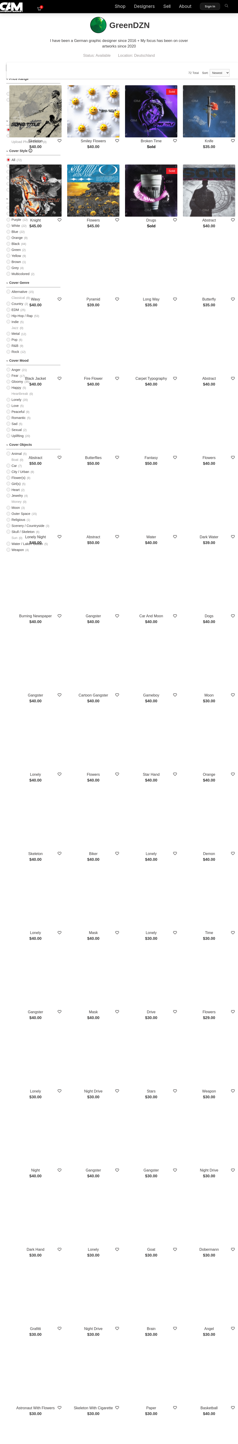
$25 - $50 (18, 100)
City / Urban (20, 478)
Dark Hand (85, 1036)
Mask (129, 781)
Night (85, 972)
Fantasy (172, 388)
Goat (173, 1036)
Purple (16, 226)
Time (216, 781)
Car (14, 472)
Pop (14, 346)
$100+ (16, 118)
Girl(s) (15, 490)
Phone (172, 1232)
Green (16, 256)
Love (15, 412)
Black (15, 250)
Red (14, 214)
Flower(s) (18, 484)
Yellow (16, 262)
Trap (85, 1232)
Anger (15, 376)
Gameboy (173, 585)
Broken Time (172, 128)
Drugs (173, 192)
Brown (16, 268)
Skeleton (85, 128)
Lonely (16, 406)
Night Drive (129, 908)
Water (173, 452)
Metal (15, 340)
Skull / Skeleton (22, 538)
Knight (85, 192)
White (15, 232)
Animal (16, 460)
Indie (15, 328)
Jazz (14, 334)
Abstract (17, 196)
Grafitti (85, 1099)
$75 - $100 (19, 112)
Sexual (16, 436)
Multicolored (20, 280)
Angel (216, 1099)
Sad (14, 430)
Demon (216, 717)
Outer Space (20, 520)
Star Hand (172, 654)
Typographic (20, 178)
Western (216, 1232)
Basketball (216, 1163)
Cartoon (17, 184)
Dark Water (216, 452)
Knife (216, 128)
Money (16, 508)
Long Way (172, 255)
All (13, 136)
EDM (15, 316)
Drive (172, 845)
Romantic (18, 424)
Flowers (129, 192)
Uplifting (17, 442)
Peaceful (17, 418)
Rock (15, 358)
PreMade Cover (23, 142)
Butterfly (216, 255)
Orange (17, 244)
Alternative (19, 298)
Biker (129, 717)
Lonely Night (85, 452)
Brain (172, 1099)
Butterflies (129, 388)
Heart (15, 496)
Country (17, 310)
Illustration (19, 190)
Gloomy (17, 388)
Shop (111, 7)
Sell (158, 7)
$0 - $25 (17, 94)
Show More (151, 1256)
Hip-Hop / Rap (22, 322)
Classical (18, 304)
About (176, 7)
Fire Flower (129, 319)
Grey (15, 274)
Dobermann (216, 1036)
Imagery (17, 172)
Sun (14, 544)
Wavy (85, 255)
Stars (172, 908)
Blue (14, 238)
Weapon (17, 556)
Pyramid (129, 255)
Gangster (129, 515)
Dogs (216, 515)
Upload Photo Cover (26, 148)
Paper (173, 1163)
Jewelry (17, 502)
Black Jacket (85, 319)
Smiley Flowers (129, 128)
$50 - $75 (18, 106)
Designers (135, 7)
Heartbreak (19, 400)
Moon (15, 514)
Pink (14, 220)
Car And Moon (173, 515)
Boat (14, 466)
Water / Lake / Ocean (27, 550)
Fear (14, 382)
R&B (14, 352)
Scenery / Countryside (27, 532)
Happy (16, 394)
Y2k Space (129, 1232)
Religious (18, 526)
